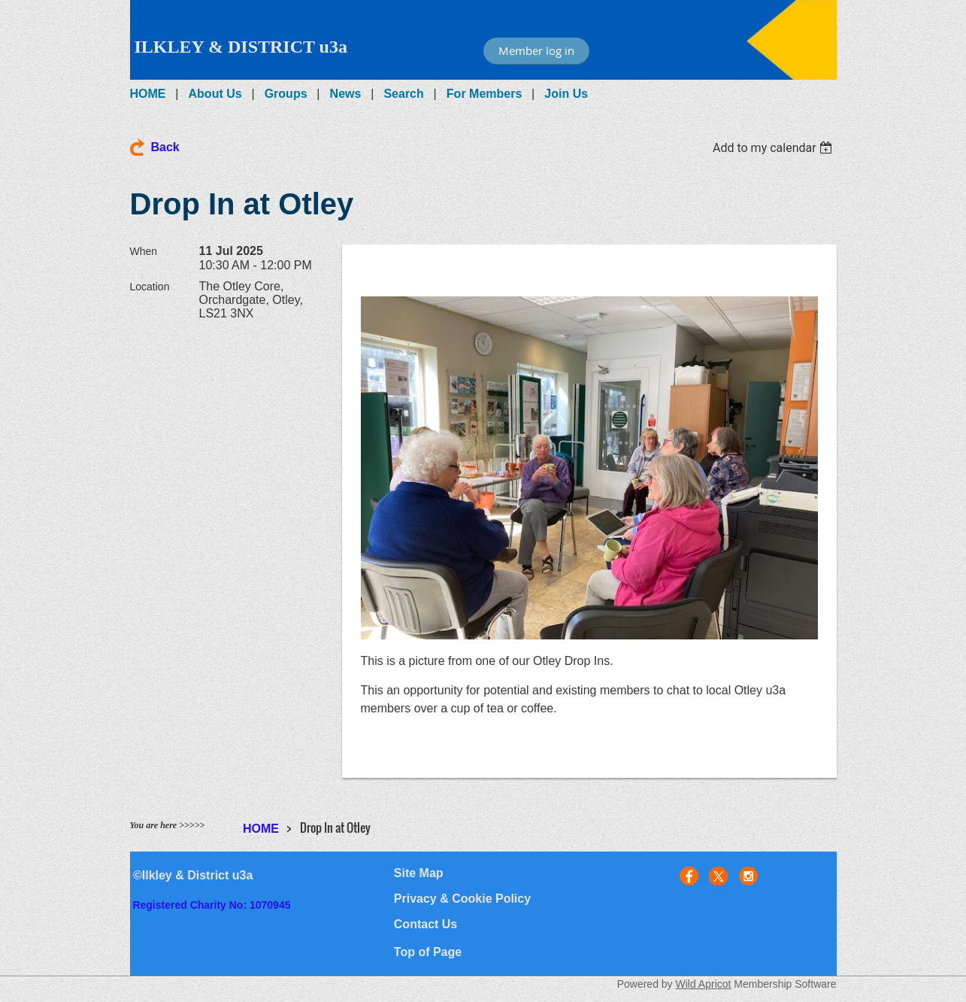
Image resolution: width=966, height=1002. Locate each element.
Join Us (566, 93)
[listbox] (775, 147)
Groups (286, 93)
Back (165, 147)
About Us (215, 93)
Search (403, 93)
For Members (484, 93)
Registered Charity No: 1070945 (211, 905)
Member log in (536, 50)
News (346, 93)
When (144, 251)
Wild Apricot (703, 984)
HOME (148, 93)
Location (150, 287)
